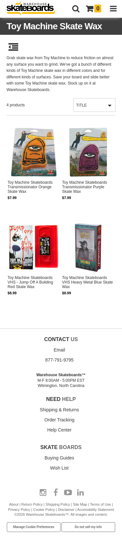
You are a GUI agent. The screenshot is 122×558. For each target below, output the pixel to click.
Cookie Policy (44, 509)
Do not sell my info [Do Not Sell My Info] (88, 527)
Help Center (59, 429)
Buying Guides (59, 457)
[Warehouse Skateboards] (34, 9)
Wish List (59, 468)
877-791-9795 (59, 360)
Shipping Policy (58, 504)
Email (59, 349)
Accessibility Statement (95, 509)
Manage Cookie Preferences (33, 527)
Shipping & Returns (59, 409)
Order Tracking (59, 419)
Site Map (80, 504)
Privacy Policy (19, 509)
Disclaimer (66, 509)
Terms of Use (100, 504)
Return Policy (32, 504)
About (14, 504)
